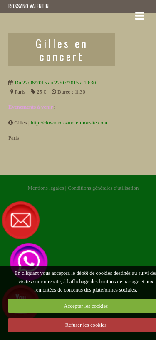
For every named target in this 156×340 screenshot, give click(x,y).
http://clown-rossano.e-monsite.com (69, 123)
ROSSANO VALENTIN (28, 6)
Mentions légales (46, 188)
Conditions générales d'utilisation (103, 188)
